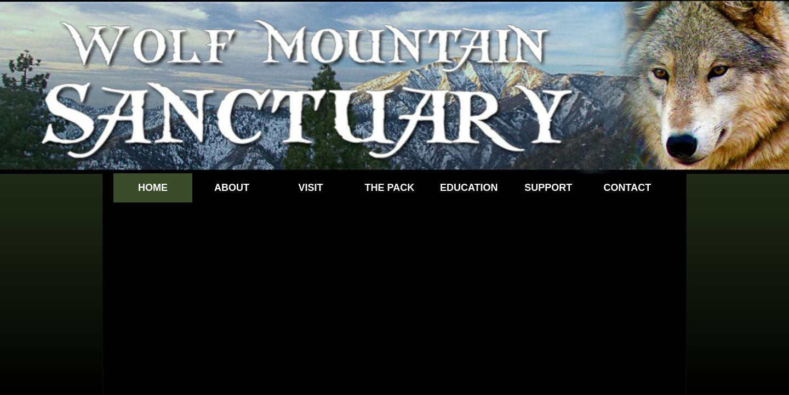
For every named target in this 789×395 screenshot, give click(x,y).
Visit (310, 187)
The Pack (390, 187)
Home (153, 187)
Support (548, 187)
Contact (627, 187)
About (231, 187)
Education (469, 187)
